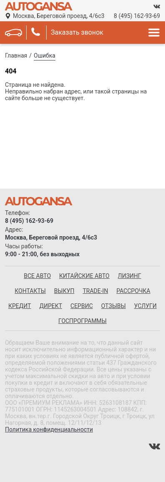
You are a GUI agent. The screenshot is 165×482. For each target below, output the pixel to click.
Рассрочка (133, 291)
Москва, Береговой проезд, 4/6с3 (59, 16)
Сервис (81, 306)
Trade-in (95, 291)
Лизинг (129, 276)
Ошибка (44, 55)
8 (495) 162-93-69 (137, 16)
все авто (37, 276)
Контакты (30, 291)
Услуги (145, 306)
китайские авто (84, 276)
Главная (16, 55)
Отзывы (113, 306)
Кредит (19, 306)
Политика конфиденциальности (49, 429)
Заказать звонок (77, 32)
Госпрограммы (82, 321)
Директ (50, 306)
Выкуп (64, 291)
